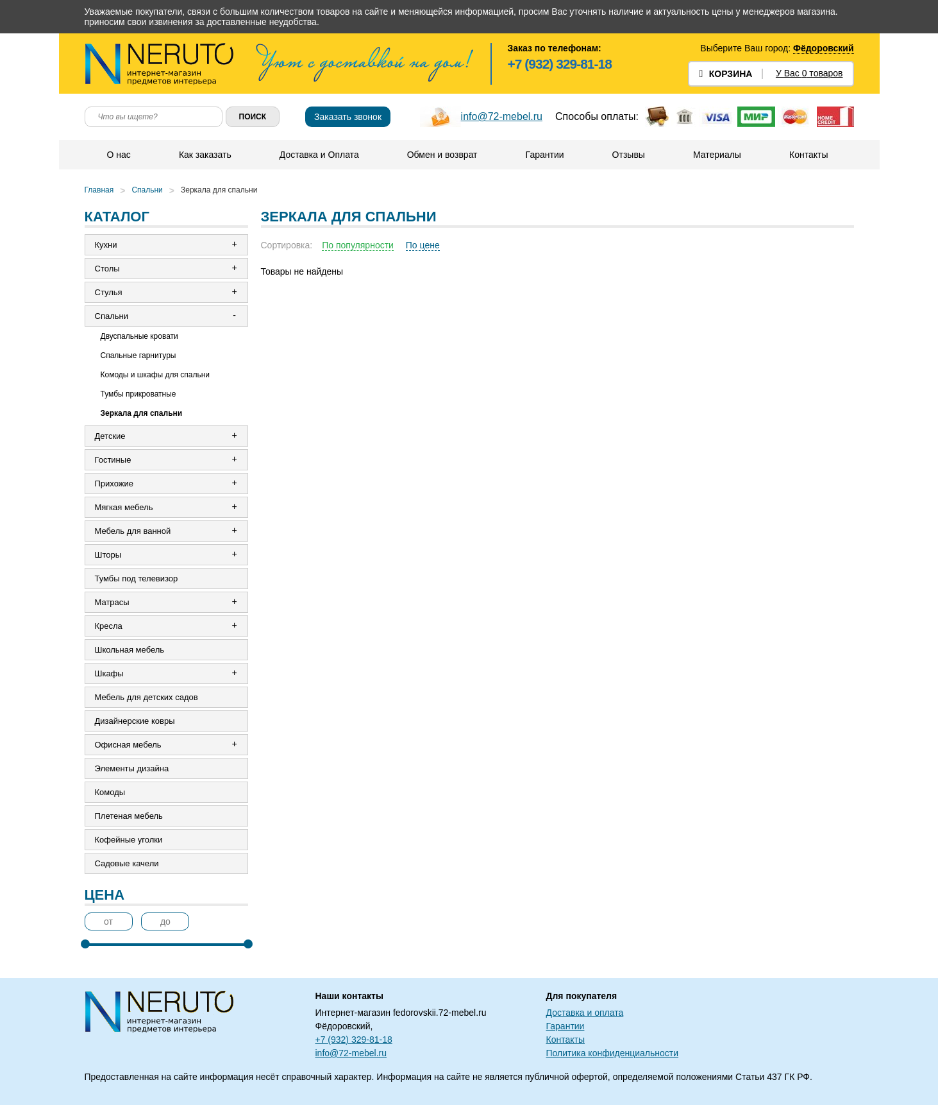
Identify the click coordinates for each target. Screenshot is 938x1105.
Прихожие (114, 483)
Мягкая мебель (124, 507)
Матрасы (112, 602)
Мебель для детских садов (146, 697)
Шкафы (109, 673)
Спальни (146, 189)
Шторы (108, 555)
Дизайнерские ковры (135, 721)
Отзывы (628, 155)
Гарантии (545, 155)
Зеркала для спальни (219, 189)
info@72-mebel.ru (501, 116)
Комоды (110, 792)
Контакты (808, 155)
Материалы (717, 155)
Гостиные (113, 460)
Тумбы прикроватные (138, 394)
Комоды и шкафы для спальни (155, 374)
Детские (110, 436)
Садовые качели (127, 863)
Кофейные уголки (129, 839)
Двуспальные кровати (139, 336)
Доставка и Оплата (319, 155)
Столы (107, 268)
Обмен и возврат (442, 155)
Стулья (108, 292)
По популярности (358, 245)
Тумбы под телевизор (136, 578)
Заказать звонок (347, 117)
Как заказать (205, 155)
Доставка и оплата (585, 1012)
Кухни (106, 245)
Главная (99, 189)
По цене (423, 245)
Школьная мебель (130, 650)
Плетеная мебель (129, 816)
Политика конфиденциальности (612, 1053)
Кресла (108, 626)
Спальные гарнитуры (138, 355)
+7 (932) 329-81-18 (560, 63)
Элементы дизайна (132, 768)
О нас (119, 155)
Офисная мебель (128, 745)
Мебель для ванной (133, 531)
